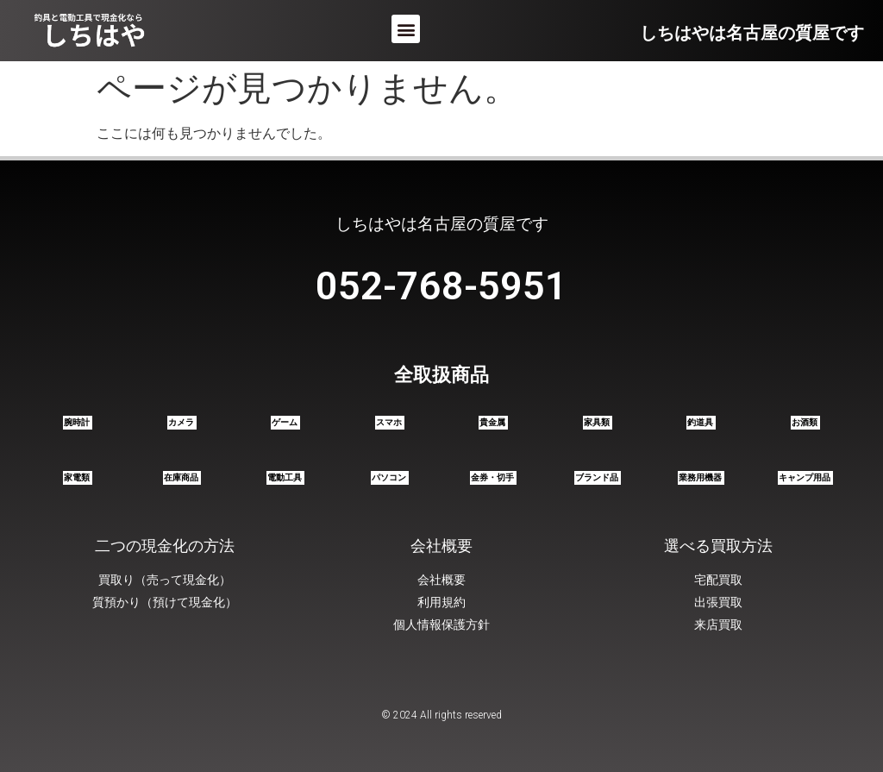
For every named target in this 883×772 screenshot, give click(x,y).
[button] (405, 29)
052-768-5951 (441, 286)
